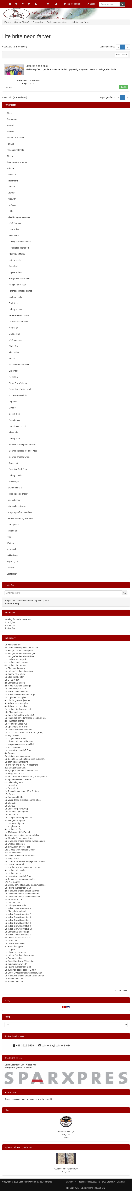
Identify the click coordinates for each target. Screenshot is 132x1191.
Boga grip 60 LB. (15, 797)
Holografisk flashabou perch (20, 650)
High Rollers (13, 735)
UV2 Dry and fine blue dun (20, 729)
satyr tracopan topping (18, 762)
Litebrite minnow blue (17, 870)
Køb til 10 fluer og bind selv (20, 518)
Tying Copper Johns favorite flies (23, 770)
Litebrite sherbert (15, 873)
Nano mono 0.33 (15, 978)
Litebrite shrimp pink (17, 659)
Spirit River (35, 80)
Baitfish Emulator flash (18, 365)
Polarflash (12, 266)
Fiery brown (13, 858)
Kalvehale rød (14, 645)
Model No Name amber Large (21, 694)
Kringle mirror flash (16, 285)
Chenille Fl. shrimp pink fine (20, 838)
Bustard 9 (12, 785)
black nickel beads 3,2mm (19, 876)
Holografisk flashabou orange (21, 955)
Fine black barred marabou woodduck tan (27, 718)
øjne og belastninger (17, 506)
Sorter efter (121, 55)
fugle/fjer (11, 199)
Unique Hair (13, 334)
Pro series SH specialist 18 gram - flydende (27, 776)
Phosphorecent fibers (17, 321)
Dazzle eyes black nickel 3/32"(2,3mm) (25, 732)
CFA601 (11, 806)
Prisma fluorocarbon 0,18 (19, 888)
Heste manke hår (17, 864)
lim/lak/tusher (13, 500)
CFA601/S (12, 940)
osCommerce (46, 1182)
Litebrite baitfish (15, 829)
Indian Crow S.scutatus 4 (19, 935)
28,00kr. (9, 87)
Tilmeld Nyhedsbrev (23, 1147)
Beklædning (12, 555)
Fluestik (11, 186)
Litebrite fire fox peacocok (19, 709)
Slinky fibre (13, 346)
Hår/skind (12, 205)
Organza (12, 401)
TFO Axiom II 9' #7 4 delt (19, 832)
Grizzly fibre (13, 438)
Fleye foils (12, 432)
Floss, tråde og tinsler (17, 494)
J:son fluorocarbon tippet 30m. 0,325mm (26, 759)
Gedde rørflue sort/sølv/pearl (22, 850)
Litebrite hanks (14, 297)
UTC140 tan (13, 680)
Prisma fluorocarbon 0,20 (19, 967)
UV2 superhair (14, 340)
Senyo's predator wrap (18, 457)
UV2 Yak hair (14, 223)
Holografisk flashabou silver (20, 671)
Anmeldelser (10, 1092)
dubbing (11, 211)
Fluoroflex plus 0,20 (66, 1132)
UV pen (11, 949)
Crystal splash (14, 272)
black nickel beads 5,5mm (19, 750)
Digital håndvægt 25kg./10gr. (21, 961)
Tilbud (9, 113)
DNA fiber (12, 303)
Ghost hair (12, 463)
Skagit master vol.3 (17, 768)
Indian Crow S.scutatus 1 (19, 920)
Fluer (9, 537)
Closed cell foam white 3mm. (21, 741)
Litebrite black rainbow (18, 662)
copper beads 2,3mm (17, 738)
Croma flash (13, 229)
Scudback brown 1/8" (17, 964)
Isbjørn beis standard (17, 952)
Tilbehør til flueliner (15, 137)
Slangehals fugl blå (16, 683)
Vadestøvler (12, 549)
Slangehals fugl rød (17, 911)
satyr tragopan (14, 747)
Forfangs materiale (15, 150)
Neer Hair (12, 328)
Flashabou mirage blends (19, 291)
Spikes (12, 794)
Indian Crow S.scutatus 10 (20, 929)
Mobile (11, 358)
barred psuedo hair (16, 426)
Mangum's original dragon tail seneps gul (26, 841)
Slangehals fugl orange (18, 932)
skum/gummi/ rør (15, 488)
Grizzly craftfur (14, 475)
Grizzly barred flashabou (19, 241)
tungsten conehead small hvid (21, 744)
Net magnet (14, 882)
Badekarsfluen (15, 853)
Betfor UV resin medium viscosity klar (25, 973)
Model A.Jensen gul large (19, 686)
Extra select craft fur (17, 395)
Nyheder (8, 1147)
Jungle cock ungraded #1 (20, 817)
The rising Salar (16, 782)
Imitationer (12, 531)
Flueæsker (11, 174)
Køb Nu (124, 87)
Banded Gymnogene (18, 812)
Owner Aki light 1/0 (16, 823)
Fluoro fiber (13, 352)
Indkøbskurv (10, 638)
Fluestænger (12, 119)
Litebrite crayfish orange (19, 756)
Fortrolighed (10, 622)
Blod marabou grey (16, 668)
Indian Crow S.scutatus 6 (19, 908)
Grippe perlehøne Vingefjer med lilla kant (27, 861)
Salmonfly (23, 1182)
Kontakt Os (10, 628)
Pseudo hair (13, 420)
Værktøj (11, 193)
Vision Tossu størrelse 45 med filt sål (24, 800)
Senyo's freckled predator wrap (22, 451)
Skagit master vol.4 (17, 905)
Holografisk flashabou (18, 248)
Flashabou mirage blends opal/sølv (24, 896)
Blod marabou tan (16, 677)
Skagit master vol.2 (16, 773)
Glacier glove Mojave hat (19, 700)
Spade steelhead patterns (19, 779)
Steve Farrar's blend (17, 383)
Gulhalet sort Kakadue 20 (66, 1169)
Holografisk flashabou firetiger (21, 653)
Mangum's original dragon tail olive (23, 835)
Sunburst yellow (15, 958)
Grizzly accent (14, 309)
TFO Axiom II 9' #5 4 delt (19, 847)
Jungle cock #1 (15, 826)
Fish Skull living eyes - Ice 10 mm (23, 647)
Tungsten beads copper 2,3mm (22, 970)
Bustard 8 (13, 814)
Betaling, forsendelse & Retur (18, 619)
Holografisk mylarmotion (19, 278)
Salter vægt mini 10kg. (18, 809)
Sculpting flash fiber (17, 469)
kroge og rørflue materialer (19, 512)
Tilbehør (10, 156)
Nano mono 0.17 (15, 981)
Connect (12, 753)
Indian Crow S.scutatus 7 (19, 914)
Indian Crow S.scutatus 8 (19, 923)
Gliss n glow (13, 414)
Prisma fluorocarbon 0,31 (19, 937)
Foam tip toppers (15, 946)
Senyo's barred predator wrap (21, 444)
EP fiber (11, 408)
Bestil (91, 4)
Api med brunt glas (17, 697)
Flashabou (13, 235)
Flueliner (11, 131)
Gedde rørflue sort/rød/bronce (21, 855)
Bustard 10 (13, 788)
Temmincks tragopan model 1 (21, 879)
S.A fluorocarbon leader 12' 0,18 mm (24, 867)
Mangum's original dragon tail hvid (23, 891)
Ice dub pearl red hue (17, 724)
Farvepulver (13, 524)
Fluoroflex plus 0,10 (17, 688)
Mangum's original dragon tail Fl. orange (26, 976)
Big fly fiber (13, 371)
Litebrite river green (17, 665)
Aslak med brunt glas (17, 706)
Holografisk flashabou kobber (21, 656)
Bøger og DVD (13, 561)
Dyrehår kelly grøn (16, 844)
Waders (10, 543)
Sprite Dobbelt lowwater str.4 (21, 715)
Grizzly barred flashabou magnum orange (27, 885)
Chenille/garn (13, 481)
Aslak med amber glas (18, 703)
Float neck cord (16, 712)
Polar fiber (12, 377)
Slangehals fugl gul (16, 820)
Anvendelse (10, 625)
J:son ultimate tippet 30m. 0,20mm (23, 791)
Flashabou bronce (16, 721)
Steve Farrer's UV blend (19, 389)
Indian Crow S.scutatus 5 (19, 917)
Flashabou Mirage (16, 254)
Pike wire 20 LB (15, 899)
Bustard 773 (14, 902)
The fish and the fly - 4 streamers (23, 765)
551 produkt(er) (73, 4)
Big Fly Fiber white (16, 674)
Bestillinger (12, 574)
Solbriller (11, 168)
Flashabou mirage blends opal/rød (23, 894)
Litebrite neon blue (37, 65)
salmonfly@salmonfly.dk (56, 1045)
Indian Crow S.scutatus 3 (19, 926)
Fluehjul (10, 125)
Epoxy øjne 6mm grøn (18, 727)
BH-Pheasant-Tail (17, 943)
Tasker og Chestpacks (17, 162)
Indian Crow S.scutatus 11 (20, 691)
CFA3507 (12, 803)
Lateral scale (14, 260)
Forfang (10, 144)
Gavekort (11, 568)
